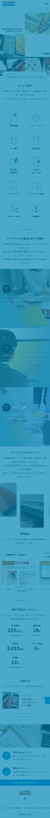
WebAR (8, 563)
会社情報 (27, 808)
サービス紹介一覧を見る (25, 230)
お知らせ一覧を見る (25, 716)
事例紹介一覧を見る (25, 601)
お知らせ (36, 808)
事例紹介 (18, 808)
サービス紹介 (7, 808)
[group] (25, 75)
